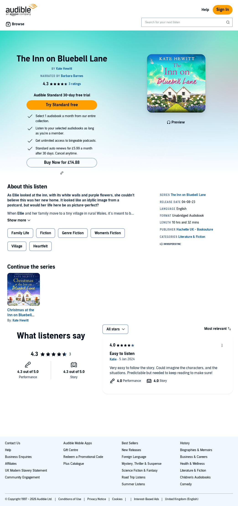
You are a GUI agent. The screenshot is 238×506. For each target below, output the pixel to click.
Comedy (186, 484)
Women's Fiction (108, 233)
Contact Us (12, 443)
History (185, 443)
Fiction (45, 233)
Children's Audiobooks (195, 477)
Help (205, 10)
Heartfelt (40, 246)
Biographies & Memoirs (196, 450)
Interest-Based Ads (147, 499)
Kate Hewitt (20, 320)
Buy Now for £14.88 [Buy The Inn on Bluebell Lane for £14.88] (62, 162)
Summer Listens (133, 484)
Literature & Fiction (193, 471)
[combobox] (187, 22)
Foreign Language (134, 457)
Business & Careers (193, 457)
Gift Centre (70, 450)
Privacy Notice (97, 499)
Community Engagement (22, 477)
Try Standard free (62, 105)
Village (16, 246)
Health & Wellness (192, 464)
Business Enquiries (18, 457)
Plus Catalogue (73, 464)
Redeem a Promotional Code (83, 457)
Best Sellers (130, 443)
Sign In (222, 9)
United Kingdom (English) (181, 499)
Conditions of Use (70, 499)
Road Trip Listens (133, 477)
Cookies (117, 499)
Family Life (20, 233)
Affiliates (11, 464)
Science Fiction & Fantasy (140, 471)
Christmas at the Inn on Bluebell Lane (20, 315)
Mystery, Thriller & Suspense (141, 464)
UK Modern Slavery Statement (26, 471)
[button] (62, 173)
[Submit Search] (228, 22)
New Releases (131, 450)
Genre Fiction (73, 233)
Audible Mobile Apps (77, 443)
